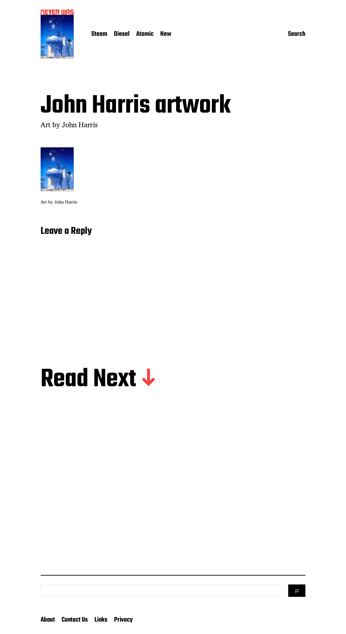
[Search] (296, 590)
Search (296, 34)
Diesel (122, 34)
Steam (99, 34)
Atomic (145, 34)
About (48, 620)
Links (100, 620)
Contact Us (75, 620)
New (165, 34)
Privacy (123, 620)
